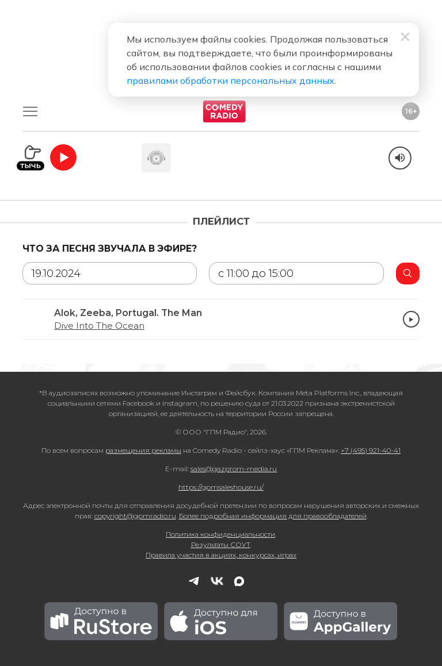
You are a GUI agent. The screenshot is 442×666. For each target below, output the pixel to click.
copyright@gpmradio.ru (135, 515)
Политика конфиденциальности (220, 534)
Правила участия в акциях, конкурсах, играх (221, 554)
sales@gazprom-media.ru (233, 468)
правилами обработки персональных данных (230, 80)
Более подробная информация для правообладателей (273, 515)
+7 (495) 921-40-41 (371, 450)
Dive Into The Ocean (99, 326)
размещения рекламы (143, 450)
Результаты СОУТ (220, 544)
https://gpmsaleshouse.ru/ (221, 487)
